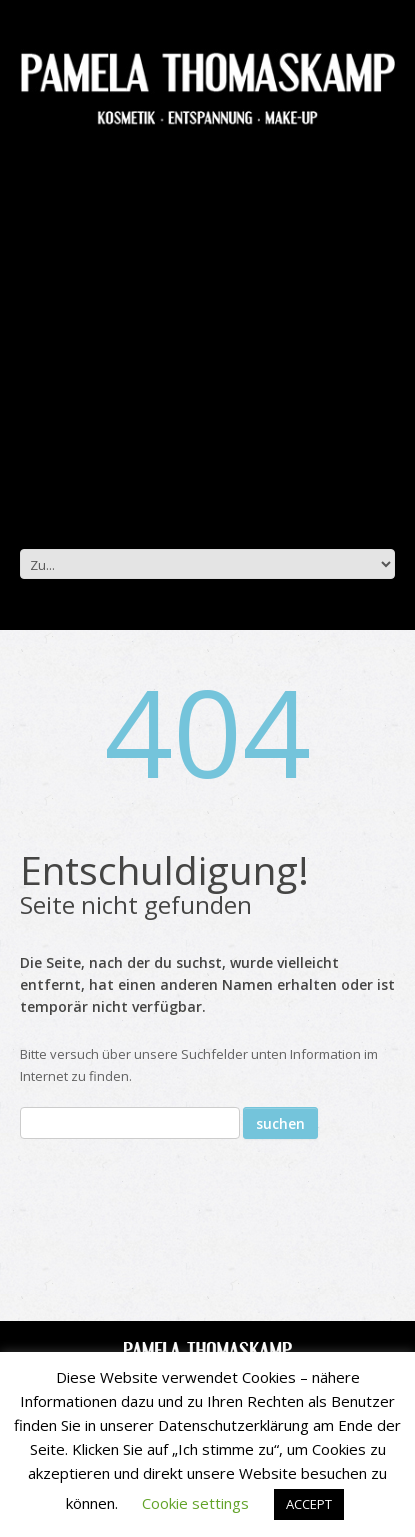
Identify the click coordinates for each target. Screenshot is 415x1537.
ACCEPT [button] (309, 1504)
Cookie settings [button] (195, 1503)
